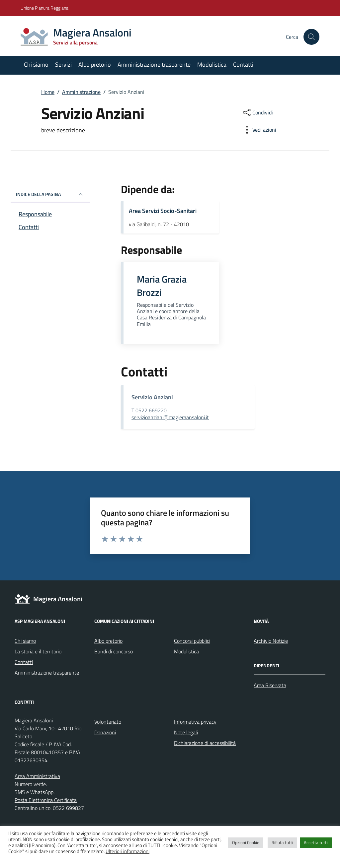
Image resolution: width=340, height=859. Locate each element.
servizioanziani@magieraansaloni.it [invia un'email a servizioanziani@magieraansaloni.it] (170, 417)
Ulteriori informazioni (127, 851)
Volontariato (107, 722)
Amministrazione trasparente (154, 64)
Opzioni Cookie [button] (245, 842)
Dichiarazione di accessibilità (205, 743)
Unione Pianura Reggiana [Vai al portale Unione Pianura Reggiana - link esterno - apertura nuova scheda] (44, 7)
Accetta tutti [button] (316, 842)
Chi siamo (36, 64)
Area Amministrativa (37, 776)
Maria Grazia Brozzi (162, 285)
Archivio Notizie (271, 641)
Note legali (186, 732)
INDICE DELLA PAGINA (50, 194)
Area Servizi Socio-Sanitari (163, 210)
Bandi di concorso (113, 651)
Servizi (63, 64)
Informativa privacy (195, 722)
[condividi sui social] (257, 112)
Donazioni (105, 732)
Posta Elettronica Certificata (46, 800)
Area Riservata (270, 685)
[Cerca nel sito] (311, 37)
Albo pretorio (94, 64)
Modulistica (211, 64)
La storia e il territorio (38, 651)
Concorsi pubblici (192, 641)
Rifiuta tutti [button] (282, 842)
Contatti (243, 64)
